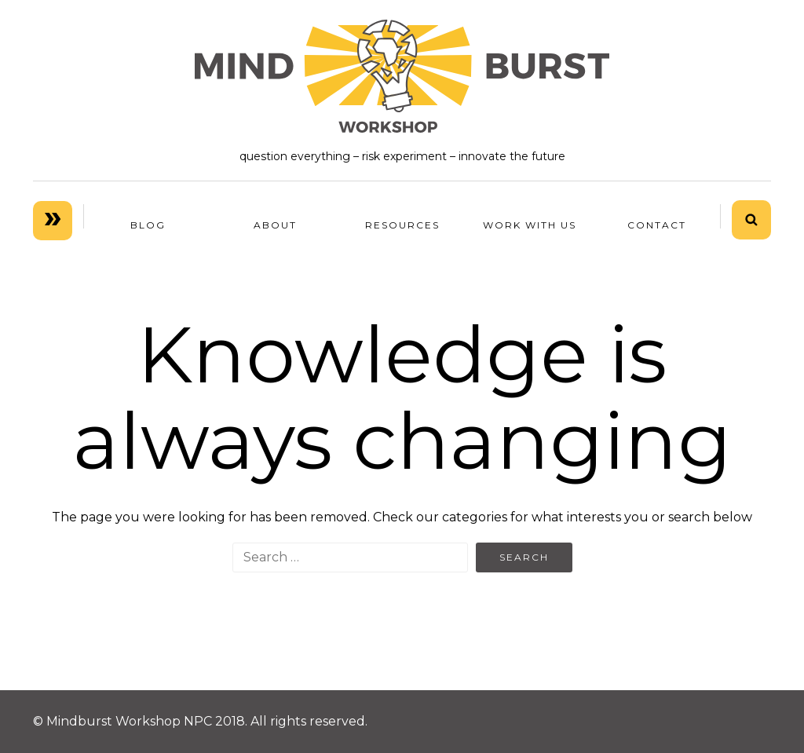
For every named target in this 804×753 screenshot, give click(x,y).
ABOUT (275, 225)
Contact (656, 225)
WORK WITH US (529, 225)
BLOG (148, 225)
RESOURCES (402, 225)
